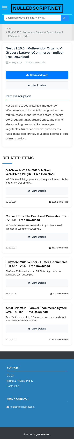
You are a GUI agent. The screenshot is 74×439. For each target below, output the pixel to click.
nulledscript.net (37, 8)
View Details (37, 190)
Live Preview (37, 85)
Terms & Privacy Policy (20, 380)
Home (8, 28)
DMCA (10, 375)
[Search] (65, 18)
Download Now (37, 75)
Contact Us (13, 386)
